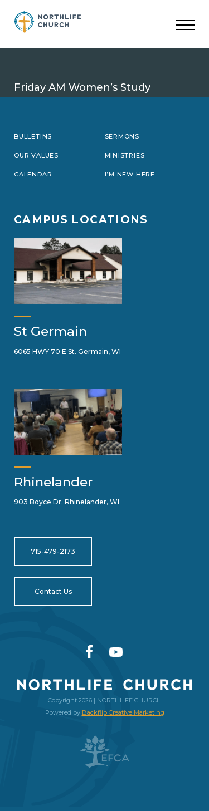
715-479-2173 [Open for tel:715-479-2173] (53, 551)
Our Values (36, 155)
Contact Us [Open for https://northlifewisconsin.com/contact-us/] (53, 591)
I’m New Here (130, 174)
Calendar (33, 174)
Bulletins (33, 136)
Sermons (122, 136)
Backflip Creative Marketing (123, 712)
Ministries (125, 155)
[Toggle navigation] (185, 25)
